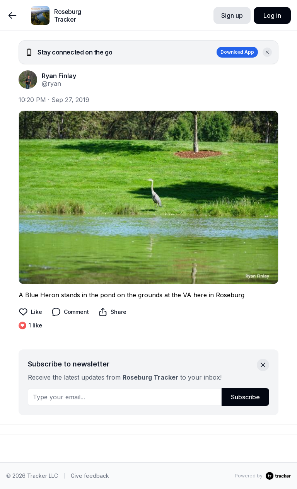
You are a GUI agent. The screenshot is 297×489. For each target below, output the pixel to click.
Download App (237, 52)
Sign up (231, 15)
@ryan (51, 83)
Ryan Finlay (59, 76)
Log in (272, 15)
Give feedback (90, 475)
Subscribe (245, 397)
